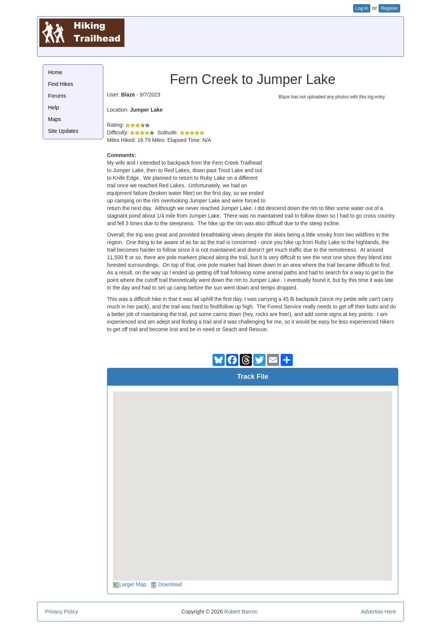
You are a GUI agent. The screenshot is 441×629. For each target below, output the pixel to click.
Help (53, 107)
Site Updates (63, 131)
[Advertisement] (264, 36)
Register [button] (389, 8)
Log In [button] (362, 8)
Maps (54, 119)
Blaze (128, 95)
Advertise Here (378, 612)
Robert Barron (241, 612)
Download (170, 584)
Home (55, 72)
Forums (57, 96)
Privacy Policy (61, 612)
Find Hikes (60, 84)
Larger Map (132, 584)
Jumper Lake (146, 110)
